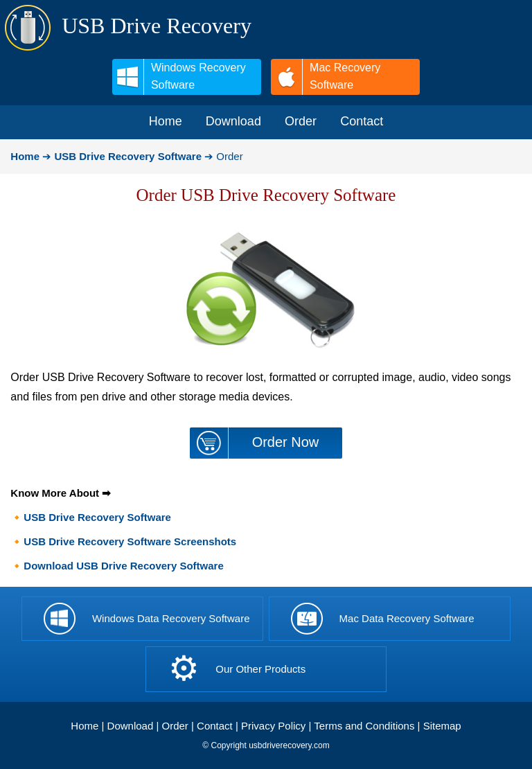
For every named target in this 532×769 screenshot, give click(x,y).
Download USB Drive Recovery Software (123, 566)
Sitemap (442, 726)
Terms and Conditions (364, 726)
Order (175, 726)
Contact (215, 726)
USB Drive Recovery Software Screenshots (130, 541)
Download (130, 726)
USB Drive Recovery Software (97, 517)
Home (84, 726)
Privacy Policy (273, 726)
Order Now (285, 442)
